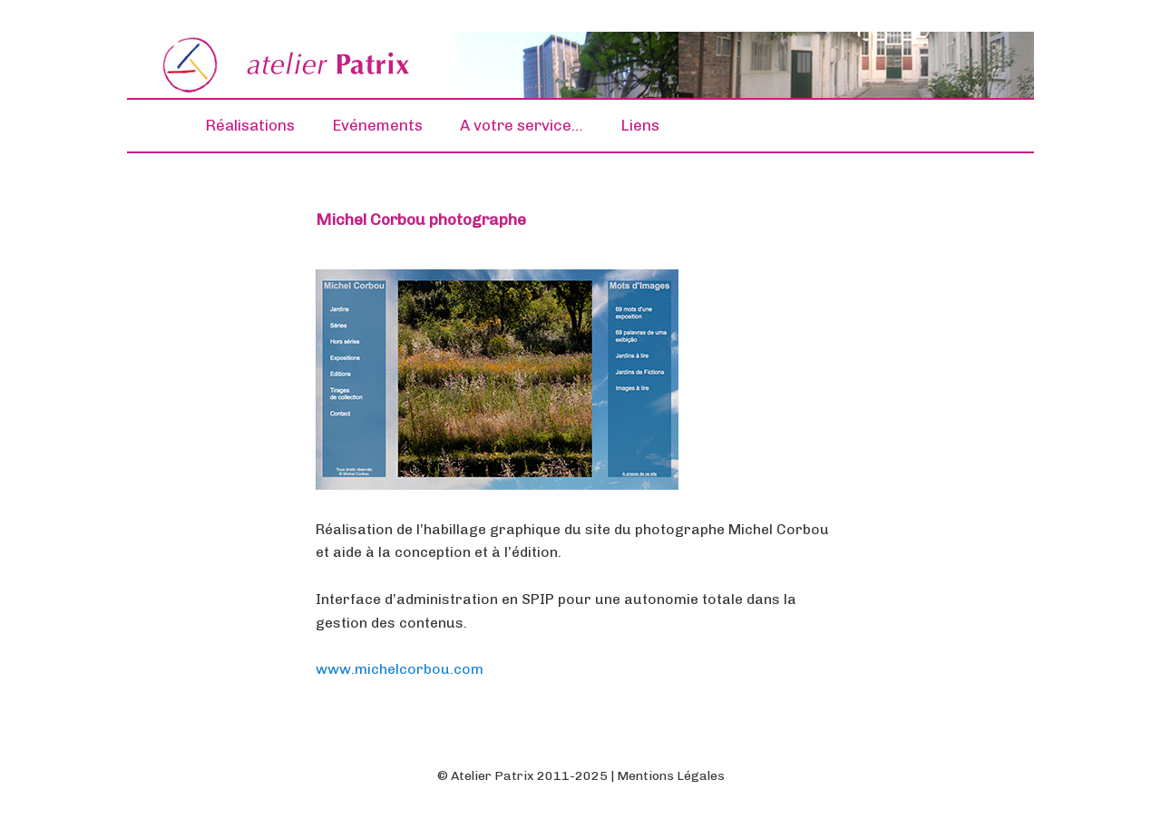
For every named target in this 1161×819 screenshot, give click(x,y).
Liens (639, 125)
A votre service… (521, 125)
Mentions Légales (671, 776)
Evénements (377, 125)
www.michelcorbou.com (399, 669)
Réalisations (250, 125)
